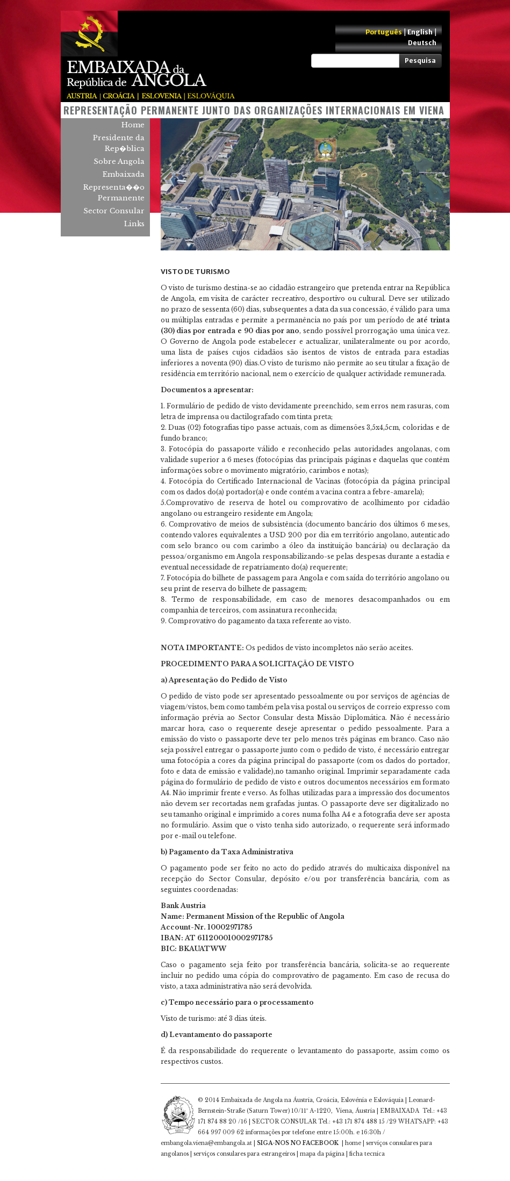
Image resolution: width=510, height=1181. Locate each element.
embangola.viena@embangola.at (206, 1143)
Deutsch (422, 43)
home (353, 1143)
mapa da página (322, 1153)
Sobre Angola (119, 161)
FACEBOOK (321, 1143)
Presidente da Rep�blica (119, 143)
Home (133, 124)
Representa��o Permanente (114, 193)
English (420, 32)
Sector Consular (114, 210)
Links (134, 223)
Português (383, 32)
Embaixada (124, 174)
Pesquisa (420, 60)
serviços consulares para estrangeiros (244, 1153)
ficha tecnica (367, 1153)
